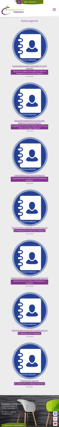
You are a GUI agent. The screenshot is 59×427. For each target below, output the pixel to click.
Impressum (32, 2)
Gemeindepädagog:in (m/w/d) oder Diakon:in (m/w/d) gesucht (29, 122)
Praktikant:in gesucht (29, 381)
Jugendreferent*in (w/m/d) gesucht (29, 175)
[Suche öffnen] (19, 2)
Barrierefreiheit (18, 425)
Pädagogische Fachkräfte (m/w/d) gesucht (29, 278)
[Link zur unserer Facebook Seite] (55, 414)
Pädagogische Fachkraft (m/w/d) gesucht (29, 228)
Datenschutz (8, 425)
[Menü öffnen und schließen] (54, 9)
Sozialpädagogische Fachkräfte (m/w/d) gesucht (29, 67)
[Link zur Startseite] (13, 10)
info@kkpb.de (7, 414)
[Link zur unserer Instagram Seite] (55, 419)
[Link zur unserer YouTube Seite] (55, 424)
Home (26, 2)
